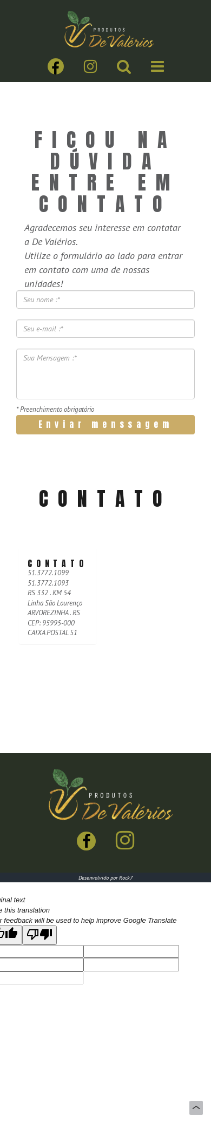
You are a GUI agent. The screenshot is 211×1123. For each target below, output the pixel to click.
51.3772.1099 (48, 572)
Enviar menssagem (105, 424)
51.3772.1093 (48, 583)
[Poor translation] (39, 935)
